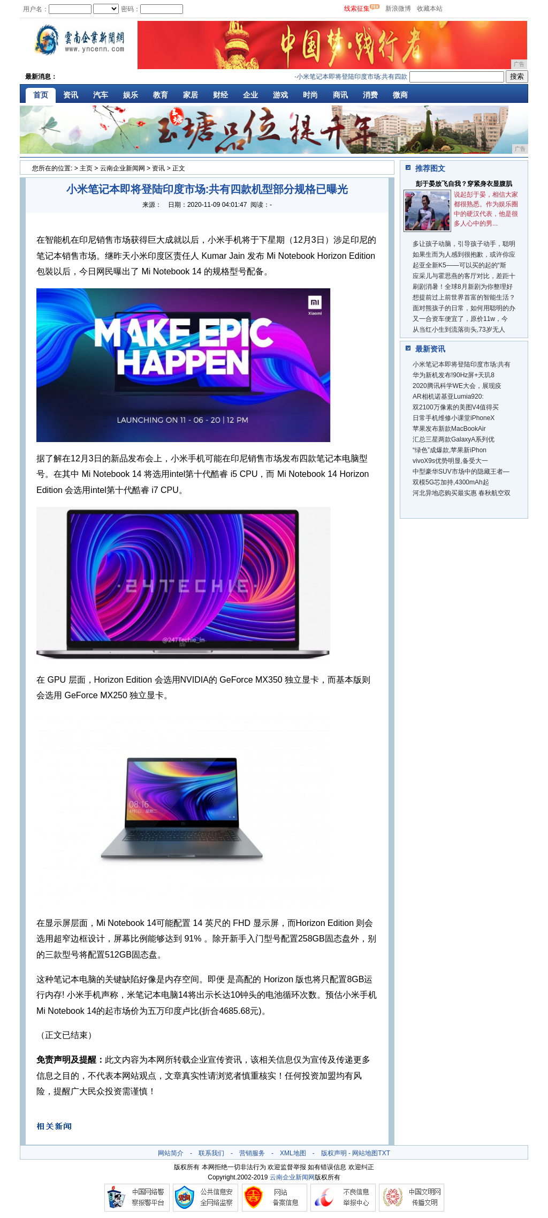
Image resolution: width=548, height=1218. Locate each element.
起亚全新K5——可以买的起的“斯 (459, 265)
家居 (190, 95)
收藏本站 (430, 8)
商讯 (340, 95)
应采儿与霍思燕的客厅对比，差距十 (464, 276)
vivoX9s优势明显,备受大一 (450, 461)
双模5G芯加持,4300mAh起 (451, 482)
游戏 (280, 95)
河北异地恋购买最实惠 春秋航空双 (462, 493)
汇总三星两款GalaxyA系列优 (453, 439)
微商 (400, 95)
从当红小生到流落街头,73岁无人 (459, 329)
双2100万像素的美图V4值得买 (456, 407)
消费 (370, 95)
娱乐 (130, 95)
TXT (384, 1153)
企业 (250, 95)
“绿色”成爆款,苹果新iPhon (449, 450)
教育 (160, 95)
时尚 (310, 95)
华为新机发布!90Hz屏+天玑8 (453, 375)
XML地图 (293, 1153)
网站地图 (365, 1153)
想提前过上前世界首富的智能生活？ (464, 297)
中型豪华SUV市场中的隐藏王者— (461, 471)
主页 (86, 168)
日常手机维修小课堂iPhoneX (453, 418)
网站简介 (171, 1153)
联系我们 (211, 1153)
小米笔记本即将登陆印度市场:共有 (462, 364)
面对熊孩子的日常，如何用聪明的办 (464, 308)
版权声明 (334, 1153)
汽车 (100, 95)
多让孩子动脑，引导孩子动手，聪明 (464, 244)
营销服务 (252, 1153)
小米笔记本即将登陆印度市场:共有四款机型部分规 (370, 76)
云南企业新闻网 (122, 168)
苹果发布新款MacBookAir (449, 428)
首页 (40, 95)
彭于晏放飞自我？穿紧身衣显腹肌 (464, 184)
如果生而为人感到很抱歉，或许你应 (464, 254)
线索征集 (357, 8)
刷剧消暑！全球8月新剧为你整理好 (463, 286)
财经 (220, 95)
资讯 (70, 95)
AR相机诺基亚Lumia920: (448, 396)
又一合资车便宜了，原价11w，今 (460, 319)
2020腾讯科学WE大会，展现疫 (457, 386)
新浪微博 (398, 8)
